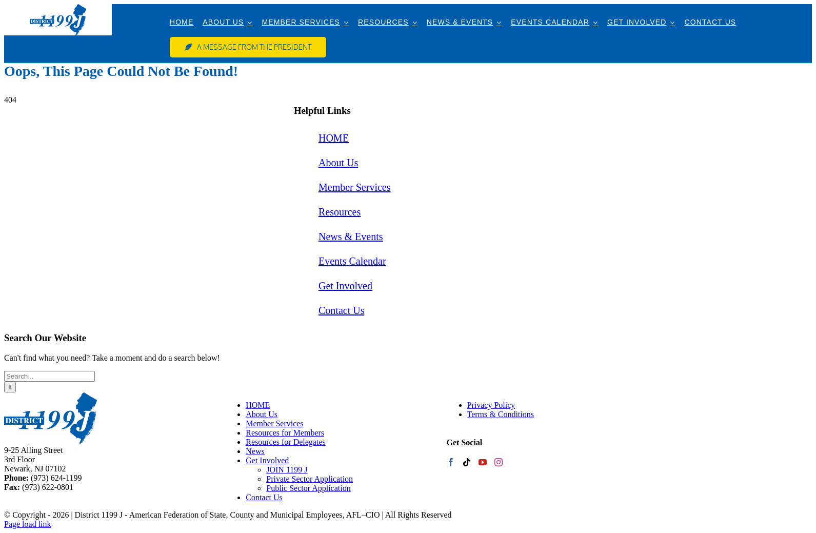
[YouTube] (483, 462)
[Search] (10, 387)
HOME (334, 138)
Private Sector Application (309, 479)
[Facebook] (451, 462)
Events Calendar (352, 261)
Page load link (27, 524)
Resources (340, 212)
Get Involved (345, 285)
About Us (338, 162)
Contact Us (341, 310)
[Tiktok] (467, 462)
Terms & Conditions (500, 414)
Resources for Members (285, 432)
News (255, 451)
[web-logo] (58, 8)
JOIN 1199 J (286, 469)
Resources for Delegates (286, 442)
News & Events (351, 236)
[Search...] (49, 376)
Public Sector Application (308, 488)
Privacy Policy (491, 405)
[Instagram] (498, 462)
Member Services (355, 187)
